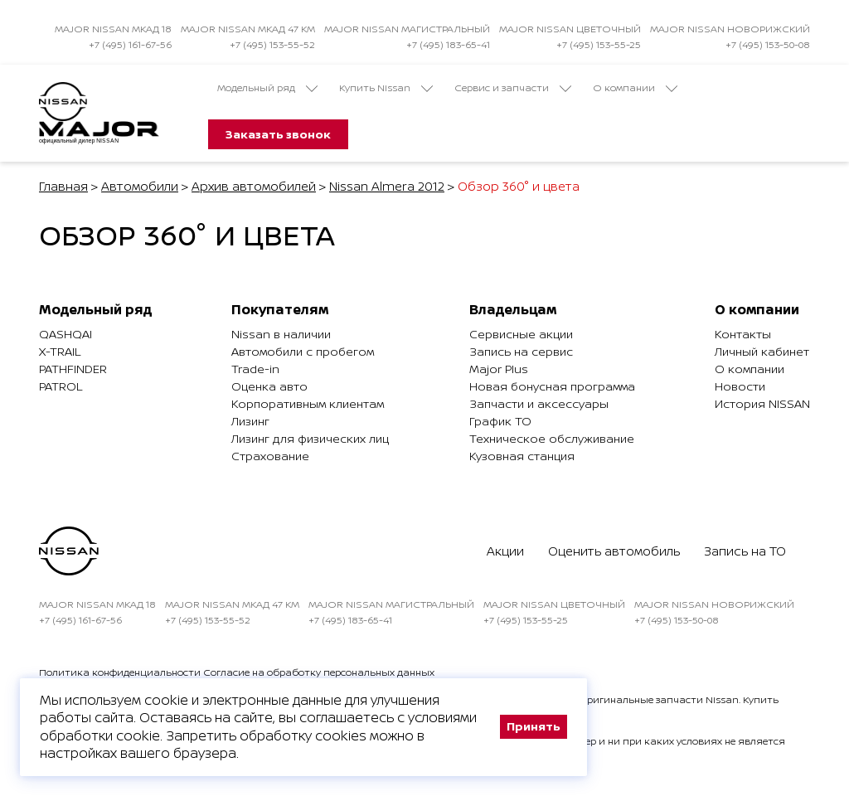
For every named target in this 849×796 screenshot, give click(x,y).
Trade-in (255, 368)
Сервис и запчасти (512, 88)
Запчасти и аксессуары (539, 403)
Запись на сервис (521, 351)
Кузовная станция (522, 456)
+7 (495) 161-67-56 (130, 44)
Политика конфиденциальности (120, 672)
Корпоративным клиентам (307, 403)
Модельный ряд (267, 88)
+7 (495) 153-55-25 (598, 44)
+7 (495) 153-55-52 (272, 44)
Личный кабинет (762, 351)
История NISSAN (762, 403)
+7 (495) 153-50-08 (767, 44)
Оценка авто (269, 386)
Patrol (60, 386)
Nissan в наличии (281, 334)
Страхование (270, 456)
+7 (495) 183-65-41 (448, 44)
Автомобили (139, 186)
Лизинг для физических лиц (310, 438)
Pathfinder (73, 368)
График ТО (500, 421)
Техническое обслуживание (551, 438)
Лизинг (250, 421)
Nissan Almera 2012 (386, 186)
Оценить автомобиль (614, 551)
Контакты (743, 334)
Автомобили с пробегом (302, 351)
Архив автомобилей (254, 186)
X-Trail (59, 351)
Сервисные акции (521, 334)
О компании (635, 88)
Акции (505, 551)
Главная (63, 186)
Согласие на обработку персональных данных (318, 672)
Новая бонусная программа (552, 386)
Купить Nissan (386, 88)
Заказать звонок (278, 134)
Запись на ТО (745, 551)
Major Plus (498, 368)
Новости (740, 386)
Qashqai (65, 334)
